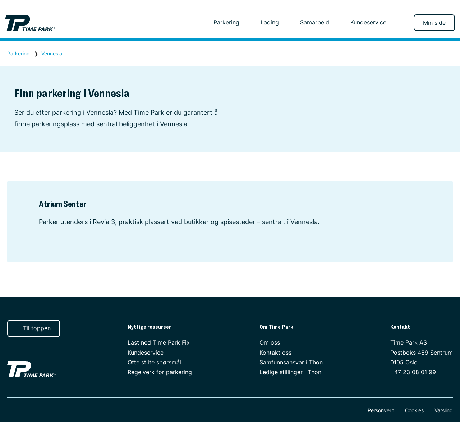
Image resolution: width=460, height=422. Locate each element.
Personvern (381, 410)
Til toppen (33, 328)
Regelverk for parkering (160, 372)
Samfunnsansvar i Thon (291, 362)
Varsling (443, 410)
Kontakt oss (275, 352)
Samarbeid (318, 22)
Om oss (269, 342)
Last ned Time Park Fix (159, 342)
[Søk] (401, 22)
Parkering (229, 22)
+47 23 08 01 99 (413, 372)
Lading (273, 22)
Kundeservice (368, 22)
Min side (434, 22)
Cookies (414, 410)
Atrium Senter (63, 204)
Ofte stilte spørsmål (154, 362)
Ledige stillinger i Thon (290, 372)
